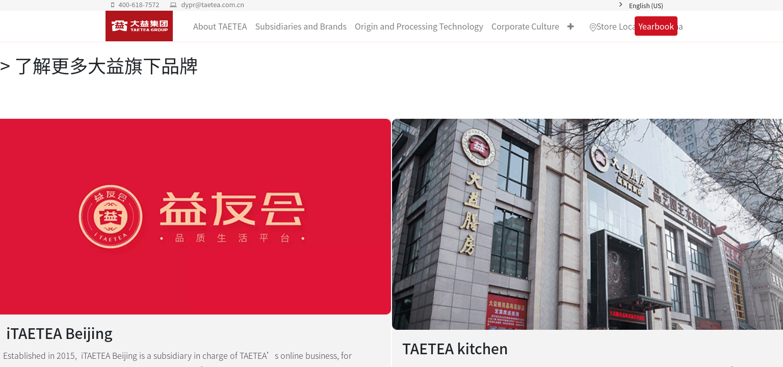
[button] (570, 26)
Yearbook (656, 26)
